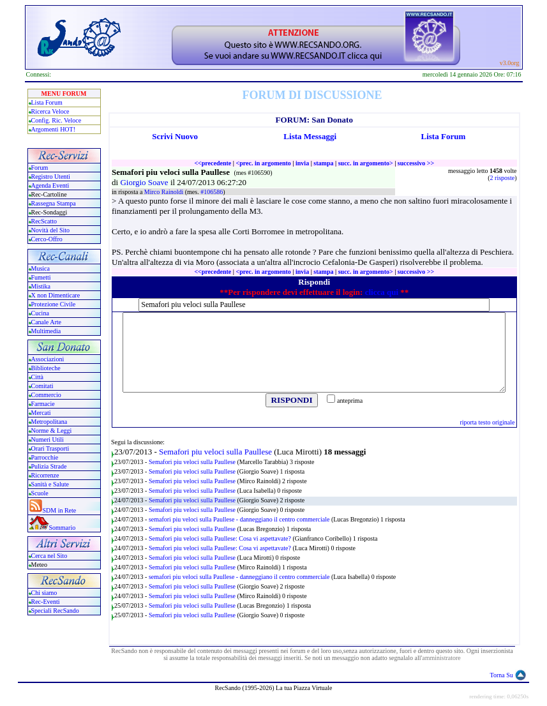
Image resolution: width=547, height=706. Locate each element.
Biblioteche (46, 368)
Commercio (46, 394)
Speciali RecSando (55, 610)
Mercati (41, 412)
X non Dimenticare (55, 295)
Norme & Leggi (51, 430)
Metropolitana (49, 421)
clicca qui (381, 292)
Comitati (42, 385)
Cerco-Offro (47, 239)
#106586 (211, 191)
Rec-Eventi (45, 601)
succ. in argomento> (365, 163)
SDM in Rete (60, 510)
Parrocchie (45, 457)
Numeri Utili (48, 439)
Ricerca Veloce (50, 111)
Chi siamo (44, 592)
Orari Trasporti (50, 448)
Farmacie (43, 403)
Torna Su (501, 675)
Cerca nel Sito (49, 555)
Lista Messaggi (309, 136)
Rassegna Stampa (53, 203)
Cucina (40, 313)
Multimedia (46, 330)
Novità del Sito (50, 230)
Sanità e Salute (50, 484)
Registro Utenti (50, 176)
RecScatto (44, 221)
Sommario (62, 527)
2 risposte (502, 177)
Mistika (41, 286)
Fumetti (41, 277)
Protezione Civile (53, 304)
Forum (40, 167)
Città (37, 376)
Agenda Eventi (50, 185)
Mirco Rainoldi (164, 191)
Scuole (40, 493)
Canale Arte (46, 322)
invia (302, 163)
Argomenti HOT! (53, 129)
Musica (40, 268)
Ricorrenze (45, 475)
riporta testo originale (487, 422)
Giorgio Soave (145, 182)
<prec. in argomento (263, 163)
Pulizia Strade (49, 466)
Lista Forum (47, 102)
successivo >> (416, 163)
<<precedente (212, 163)
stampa (323, 163)
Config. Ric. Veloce (56, 120)
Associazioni (47, 359)
